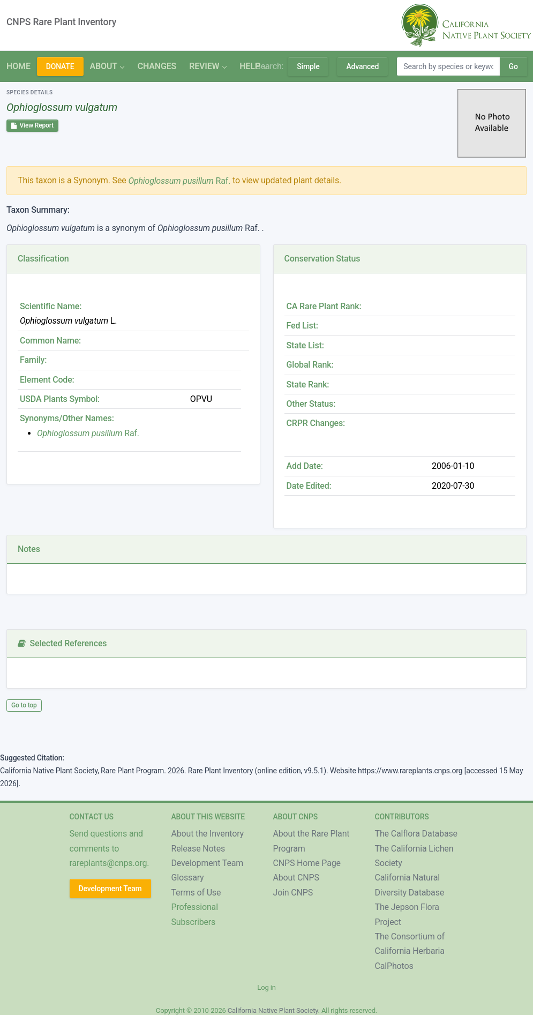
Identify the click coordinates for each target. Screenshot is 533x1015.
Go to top (24, 705)
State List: (305, 345)
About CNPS (296, 877)
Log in (266, 987)
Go (513, 66)
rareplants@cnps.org (108, 863)
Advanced (362, 66)
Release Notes (198, 849)
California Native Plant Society (273, 1010)
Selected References (62, 643)
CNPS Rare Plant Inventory (61, 22)
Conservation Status (322, 258)
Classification (43, 258)
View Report (32, 125)
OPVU (201, 399)
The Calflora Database (416, 834)
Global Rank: (310, 365)
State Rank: (308, 384)
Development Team (110, 888)
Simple (308, 66)
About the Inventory (207, 834)
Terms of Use (196, 892)
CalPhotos (394, 966)
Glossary (187, 877)
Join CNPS (293, 892)
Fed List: (302, 325)
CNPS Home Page (307, 863)
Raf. (179, 181)
